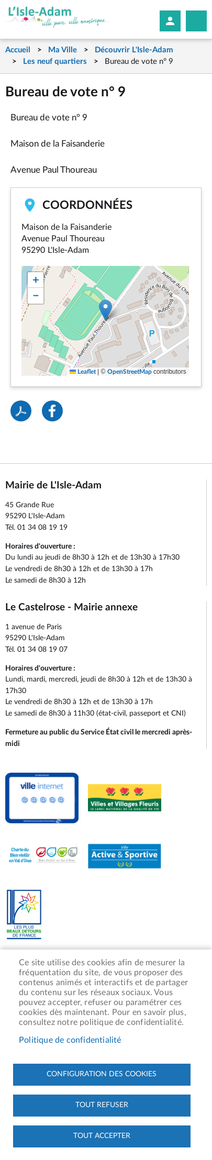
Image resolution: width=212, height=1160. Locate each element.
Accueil (17, 50)
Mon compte (170, 20)
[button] (105, 310)
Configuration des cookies (102, 1074)
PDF (20, 410)
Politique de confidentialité (70, 1040)
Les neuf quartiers (55, 61)
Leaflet (83, 372)
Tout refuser (101, 1105)
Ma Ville (62, 50)
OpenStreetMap (129, 372)
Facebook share (52, 410)
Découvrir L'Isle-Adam (134, 50)
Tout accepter (101, 1136)
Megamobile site (196, 20)
